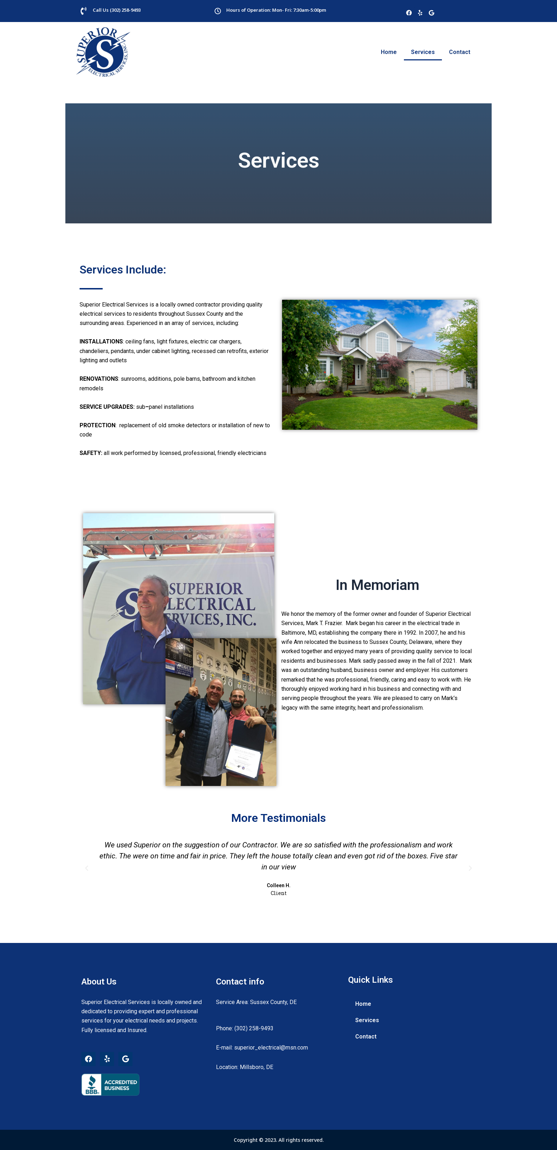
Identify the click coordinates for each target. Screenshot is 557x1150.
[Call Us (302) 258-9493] (83, 11)
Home (389, 52)
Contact (459, 52)
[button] (86, 868)
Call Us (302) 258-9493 (117, 10)
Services (423, 52)
